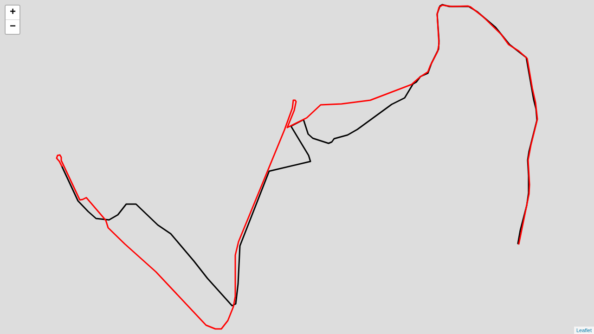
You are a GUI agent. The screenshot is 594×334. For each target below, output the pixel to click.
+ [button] (13, 12)
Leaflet (584, 330)
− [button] (13, 27)
